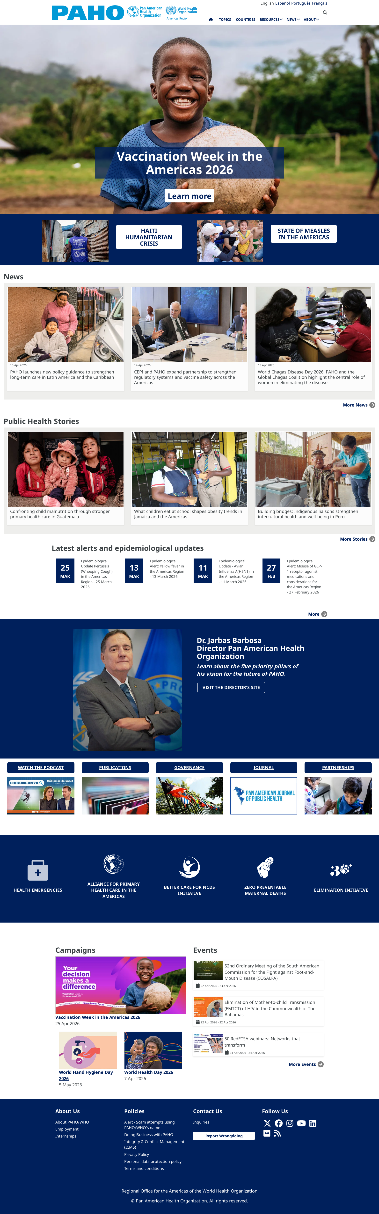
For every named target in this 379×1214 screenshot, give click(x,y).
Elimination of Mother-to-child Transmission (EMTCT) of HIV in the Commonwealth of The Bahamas (270, 1006)
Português (301, 3)
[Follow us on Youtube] (301, 1122)
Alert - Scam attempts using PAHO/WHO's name (149, 1122)
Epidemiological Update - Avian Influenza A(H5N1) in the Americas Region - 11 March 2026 (236, 571)
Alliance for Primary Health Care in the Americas (113, 887)
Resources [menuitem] (269, 19)
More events (302, 1061)
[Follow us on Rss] (277, 1132)
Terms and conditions (144, 1165)
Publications (115, 765)
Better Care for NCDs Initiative (189, 888)
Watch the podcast (41, 765)
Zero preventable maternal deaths (265, 888)
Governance (189, 765)
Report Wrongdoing (224, 1133)
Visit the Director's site (231, 688)
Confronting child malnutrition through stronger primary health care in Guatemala (60, 514)
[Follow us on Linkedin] (312, 1122)
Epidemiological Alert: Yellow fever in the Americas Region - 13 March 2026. (167, 569)
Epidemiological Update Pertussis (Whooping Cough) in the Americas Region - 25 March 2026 (97, 574)
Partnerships (338, 765)
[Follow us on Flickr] (266, 1132)
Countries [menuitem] (245, 19)
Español (282, 3)
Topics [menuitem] (225, 19)
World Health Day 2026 (148, 1070)
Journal (264, 765)
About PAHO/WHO (72, 1119)
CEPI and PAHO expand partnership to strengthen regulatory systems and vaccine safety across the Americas (185, 377)
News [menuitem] (292, 19)
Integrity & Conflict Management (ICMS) (154, 1142)
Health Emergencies (38, 887)
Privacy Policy (136, 1151)
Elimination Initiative (341, 887)
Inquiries (201, 1119)
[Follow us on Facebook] (279, 1122)
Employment (67, 1126)
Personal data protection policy (153, 1158)
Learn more (189, 196)
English (267, 3)
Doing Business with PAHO (148, 1132)
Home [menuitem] (211, 20)
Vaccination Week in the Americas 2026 (97, 1015)
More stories (354, 539)
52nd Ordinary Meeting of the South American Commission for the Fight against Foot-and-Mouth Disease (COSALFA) (272, 969)
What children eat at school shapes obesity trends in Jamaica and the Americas (188, 514)
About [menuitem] (310, 19)
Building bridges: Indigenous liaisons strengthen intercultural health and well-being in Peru (308, 514)
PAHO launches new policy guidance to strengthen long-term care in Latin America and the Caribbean (62, 374)
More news (355, 405)
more (314, 614)
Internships (65, 1133)
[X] (267, 1122)
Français (319, 3)
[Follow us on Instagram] (289, 1122)
